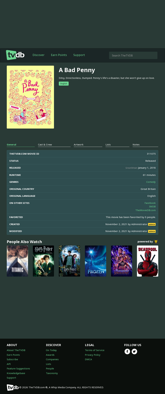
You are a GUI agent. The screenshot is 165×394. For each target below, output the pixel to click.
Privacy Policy (92, 354)
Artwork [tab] (78, 144)
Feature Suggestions (18, 368)
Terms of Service (94, 350)
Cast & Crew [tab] (45, 144)
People (50, 368)
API (9, 364)
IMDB (152, 206)
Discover (38, 55)
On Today (51, 350)
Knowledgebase (16, 373)
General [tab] (11, 144)
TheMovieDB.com (145, 210)
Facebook (150, 202)
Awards (50, 354)
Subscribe (12, 359)
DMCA (88, 359)
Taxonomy (52, 373)
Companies (52, 359)
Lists (48, 364)
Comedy (151, 181)
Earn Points (59, 55)
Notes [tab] (136, 144)
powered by (148, 242)
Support (79, 55)
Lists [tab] (108, 144)
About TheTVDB (16, 350)
